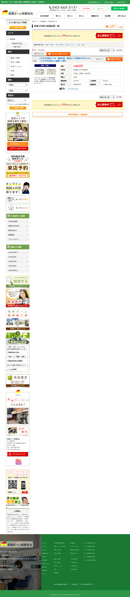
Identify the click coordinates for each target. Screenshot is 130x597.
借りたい (82, 16)
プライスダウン (13, 239)
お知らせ (44, 556)
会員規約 (75, 584)
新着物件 (11, 235)
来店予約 (44, 567)
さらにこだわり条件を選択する (18, 104)
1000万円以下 (13, 252)
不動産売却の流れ (13, 352)
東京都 (11, 39)
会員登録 (86, 8)
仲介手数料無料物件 (59, 543)
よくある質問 (11, 369)
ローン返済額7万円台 (89, 549)
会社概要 (108, 16)
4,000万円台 (74, 569)
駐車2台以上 (12, 230)
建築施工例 (94, 16)
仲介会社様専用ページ (94, 2)
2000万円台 (12, 261)
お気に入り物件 (108, 2)
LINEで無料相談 (119, 8)
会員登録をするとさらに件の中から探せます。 (83, 35)
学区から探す (57, 549)
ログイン (101, 8)
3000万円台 (12, 266)
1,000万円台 (74, 559)
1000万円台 (12, 257)
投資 (83, 45)
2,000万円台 (74, 562)
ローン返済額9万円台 (89, 556)
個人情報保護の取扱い (61, 584)
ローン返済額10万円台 (90, 560)
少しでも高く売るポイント (16, 365)
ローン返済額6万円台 (89, 546)
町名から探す (57, 553)
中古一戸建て (60, 45)
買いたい (59, 16)
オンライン (22, 199)
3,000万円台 (74, 566)
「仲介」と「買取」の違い (16, 357)
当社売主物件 (44, 16)
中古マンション (71, 45)
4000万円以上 (13, 270)
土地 (78, 45)
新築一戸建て (50, 45)
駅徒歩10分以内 (13, 226)
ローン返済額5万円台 (89, 543)
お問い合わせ (121, 16)
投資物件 (56, 572)
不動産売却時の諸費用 (15, 361)
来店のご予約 (121, 2)
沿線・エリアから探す (60, 546)
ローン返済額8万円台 (89, 553)
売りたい (70, 16)
